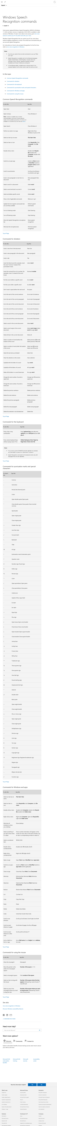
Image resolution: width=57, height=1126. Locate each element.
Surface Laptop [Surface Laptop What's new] (4, 1094)
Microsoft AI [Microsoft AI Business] (4, 1116)
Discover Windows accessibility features (13, 1009)
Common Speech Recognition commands (17, 78)
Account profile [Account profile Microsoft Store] (23, 1092)
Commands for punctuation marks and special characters (21, 87)
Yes (32, 1084)
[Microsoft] (28, 1)
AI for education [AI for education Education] (41, 1109)
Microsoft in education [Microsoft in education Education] (43, 1092)
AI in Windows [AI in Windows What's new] (4, 1104)
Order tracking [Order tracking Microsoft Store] (22, 1102)
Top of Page (6, 233)
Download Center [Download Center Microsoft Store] (23, 1094)
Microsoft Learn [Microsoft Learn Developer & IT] (23, 1120)
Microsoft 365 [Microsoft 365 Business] (4, 1123)
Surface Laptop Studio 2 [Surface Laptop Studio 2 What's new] (6, 1097)
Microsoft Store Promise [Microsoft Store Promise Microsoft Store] (24, 1106)
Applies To (6, 25)
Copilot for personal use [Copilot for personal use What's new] (6, 1102)
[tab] (7, 1041)
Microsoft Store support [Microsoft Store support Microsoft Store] (24, 1097)
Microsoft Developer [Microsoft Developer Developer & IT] (24, 1118)
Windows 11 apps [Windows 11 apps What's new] (5, 1109)
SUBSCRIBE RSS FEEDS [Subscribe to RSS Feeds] (9, 1018)
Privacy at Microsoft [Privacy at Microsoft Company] (42, 1123)
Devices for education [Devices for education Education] (42, 1094)
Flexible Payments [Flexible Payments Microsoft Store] (23, 1109)
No (41, 1084)
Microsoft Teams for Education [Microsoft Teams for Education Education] (44, 1097)
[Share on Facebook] (4, 1014)
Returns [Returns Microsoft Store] (21, 1099)
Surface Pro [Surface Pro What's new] (4, 1092)
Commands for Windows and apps (16, 90)
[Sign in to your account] (54, 2)
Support (3, 5)
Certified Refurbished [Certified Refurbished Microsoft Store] (24, 1104)
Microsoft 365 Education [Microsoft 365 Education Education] (43, 1099)
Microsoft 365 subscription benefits (6, 1060)
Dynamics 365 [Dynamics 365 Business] (4, 1120)
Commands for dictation (13, 81)
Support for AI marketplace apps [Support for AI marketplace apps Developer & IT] (26, 1123)
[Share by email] (10, 1014)
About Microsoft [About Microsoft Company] (41, 1118)
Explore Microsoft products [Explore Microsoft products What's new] (6, 1106)
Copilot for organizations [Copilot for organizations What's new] (6, 1099)
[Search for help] (5, 2)
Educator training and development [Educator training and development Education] (45, 1104)
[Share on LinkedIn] (6, 1014)
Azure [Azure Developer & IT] (21, 1116)
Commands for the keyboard (14, 84)
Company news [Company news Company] (41, 1120)
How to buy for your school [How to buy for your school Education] (43, 1102)
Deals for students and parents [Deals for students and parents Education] (44, 1106)
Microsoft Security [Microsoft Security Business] (5, 1118)
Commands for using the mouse (15, 94)
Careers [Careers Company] (40, 1116)
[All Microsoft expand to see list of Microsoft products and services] (2, 2)
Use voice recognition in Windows (15, 47)
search (23, 121)
